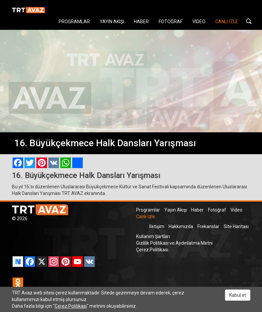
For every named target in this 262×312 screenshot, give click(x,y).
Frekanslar (208, 226)
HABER (141, 21)
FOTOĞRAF (171, 21)
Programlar (148, 210)
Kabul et (237, 295)
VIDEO (198, 21)
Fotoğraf (217, 210)
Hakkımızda (181, 226)
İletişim (156, 226)
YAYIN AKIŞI (112, 21)
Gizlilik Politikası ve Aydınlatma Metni (174, 243)
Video (236, 210)
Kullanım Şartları (153, 236)
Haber (197, 210)
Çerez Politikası (152, 249)
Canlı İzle (145, 216)
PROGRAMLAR (74, 21)
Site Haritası (236, 226)
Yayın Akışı (175, 210)
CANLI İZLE (226, 21)
